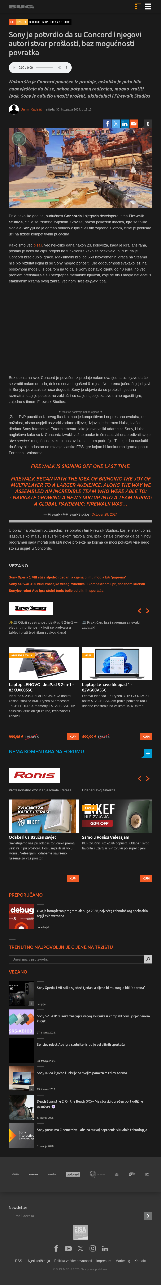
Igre (12, 22)
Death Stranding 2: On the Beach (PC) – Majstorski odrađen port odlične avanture (90, 1103)
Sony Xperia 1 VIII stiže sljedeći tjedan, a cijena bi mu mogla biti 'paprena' (67, 577)
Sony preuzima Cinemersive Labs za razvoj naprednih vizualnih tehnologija (92, 1130)
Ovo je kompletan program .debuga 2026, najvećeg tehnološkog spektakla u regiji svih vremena (93, 913)
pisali (38, 245)
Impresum (103, 1261)
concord (34, 22)
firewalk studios (60, 22)
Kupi (73, 736)
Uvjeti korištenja (38, 1261)
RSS (18, 1261)
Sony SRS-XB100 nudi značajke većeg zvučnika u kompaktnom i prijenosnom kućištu (77, 584)
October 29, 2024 (105, 514)
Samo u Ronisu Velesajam (105, 837)
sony (45, 22)
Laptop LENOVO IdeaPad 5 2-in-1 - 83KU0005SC (41, 687)
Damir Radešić (32, 109)
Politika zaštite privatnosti (73, 1261)
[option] (43, 680)
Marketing (123, 1261)
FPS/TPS (22, 22)
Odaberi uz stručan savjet (32, 837)
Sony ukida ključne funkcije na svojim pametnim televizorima (82, 1073)
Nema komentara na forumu (46, 751)
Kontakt (140, 1261)
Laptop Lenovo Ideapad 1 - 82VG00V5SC (107, 687)
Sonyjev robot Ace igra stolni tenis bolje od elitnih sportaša (56, 590)
